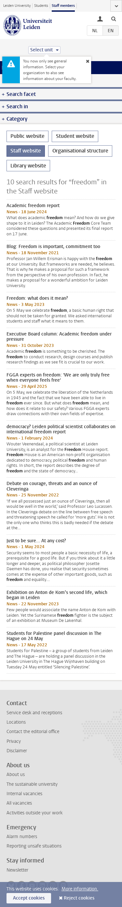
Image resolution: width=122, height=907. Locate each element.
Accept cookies (29, 898)
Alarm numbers (22, 837)
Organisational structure (80, 150)
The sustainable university (32, 784)
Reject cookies (79, 898)
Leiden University (17, 5)
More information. (79, 889)
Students (41, 5)
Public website (27, 136)
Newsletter (17, 870)
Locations (16, 722)
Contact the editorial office (33, 732)
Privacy (14, 741)
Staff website (25, 150)
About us (16, 774)
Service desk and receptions (34, 713)
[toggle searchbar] (113, 18)
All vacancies (19, 803)
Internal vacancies (24, 794)
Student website (75, 136)
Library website (28, 165)
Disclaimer (17, 751)
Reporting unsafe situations (34, 846)
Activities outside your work (34, 813)
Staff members (63, 5)
